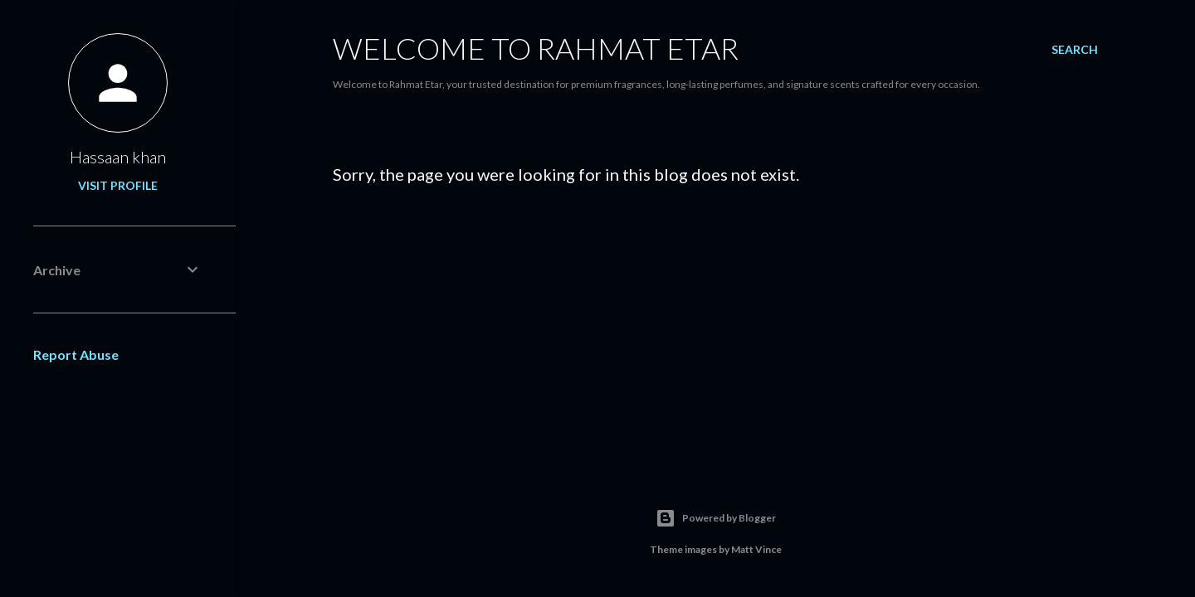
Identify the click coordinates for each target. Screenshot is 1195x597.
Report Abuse (76, 354)
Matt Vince (756, 549)
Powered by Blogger (716, 518)
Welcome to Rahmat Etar (536, 48)
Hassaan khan (118, 157)
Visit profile (118, 185)
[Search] (1074, 50)
